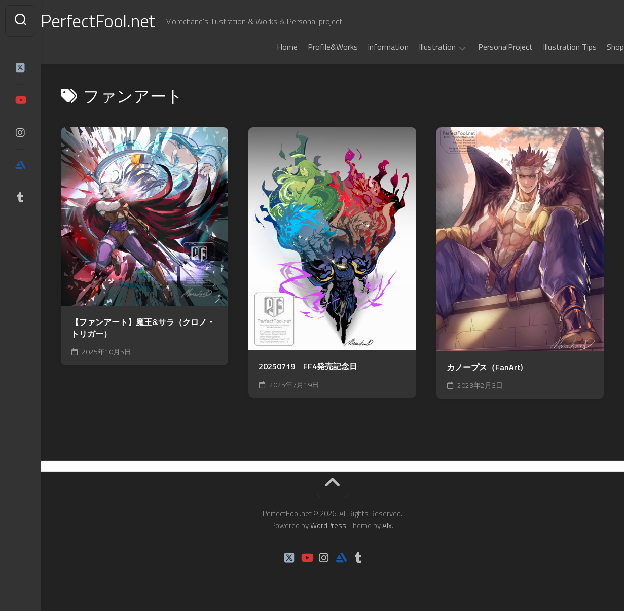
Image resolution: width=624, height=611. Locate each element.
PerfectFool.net (118, 20)
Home (266, 47)
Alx (387, 525)
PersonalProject (485, 47)
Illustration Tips (549, 47)
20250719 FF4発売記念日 (308, 366)
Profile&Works (312, 47)
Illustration (416, 47)
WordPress (328, 525)
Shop (595, 47)
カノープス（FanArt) (485, 367)
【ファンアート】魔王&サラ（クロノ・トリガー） (143, 327)
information (368, 47)
